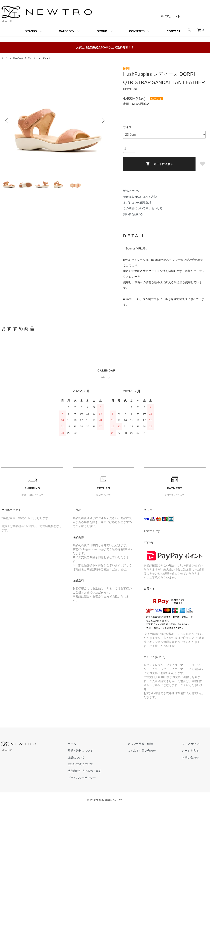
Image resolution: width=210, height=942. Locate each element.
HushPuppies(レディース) (28, 58)
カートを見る (194, 750)
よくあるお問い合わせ (154, 750)
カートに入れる (159, 164)
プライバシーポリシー (102, 777)
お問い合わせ (194, 757)
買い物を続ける (133, 214)
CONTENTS (137, 31)
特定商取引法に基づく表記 (140, 196)
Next (102, 120)
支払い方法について (100, 764)
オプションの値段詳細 (137, 202)
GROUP (102, 31)
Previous (7, 120)
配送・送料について (100, 750)
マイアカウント (170, 16)
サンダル (53, 58)
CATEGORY (67, 31)
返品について (131, 191)
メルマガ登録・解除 (152, 743)
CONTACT (173, 31)
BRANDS (31, 31)
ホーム (5, 58)
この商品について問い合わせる (143, 208)
